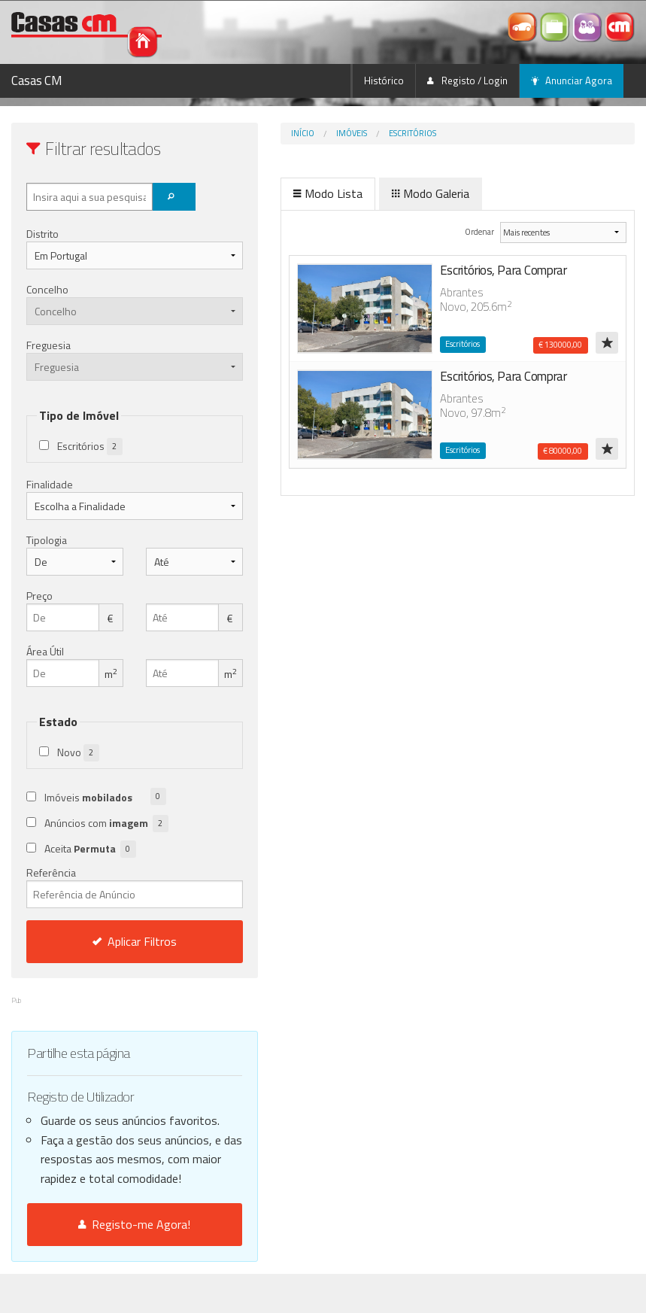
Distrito (42, 234)
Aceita (90, 849)
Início (248, 133)
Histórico (384, 80)
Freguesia (48, 345)
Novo (78, 752)
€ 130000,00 (560, 345)
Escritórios (358, 133)
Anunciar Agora (571, 80)
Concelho (47, 289)
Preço (39, 595)
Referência (107, 886)
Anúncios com (106, 823)
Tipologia (46, 540)
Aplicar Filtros (107, 941)
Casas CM (36, 80)
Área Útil (45, 651)
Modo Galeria (376, 193)
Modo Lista (273, 193)
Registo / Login (467, 80)
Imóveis (297, 133)
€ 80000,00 (562, 451)
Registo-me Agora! (108, 1263)
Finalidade (49, 484)
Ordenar (459, 231)
